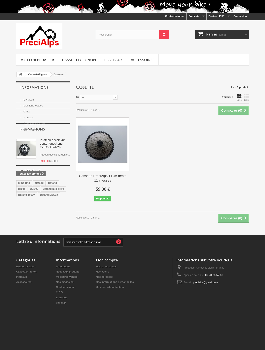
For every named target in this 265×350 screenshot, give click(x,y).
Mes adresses (104, 299)
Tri (77, 97)
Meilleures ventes (67, 299)
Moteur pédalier (37, 59)
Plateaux (113, 59)
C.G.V (27, 109)
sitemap (61, 324)
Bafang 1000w (27, 225)
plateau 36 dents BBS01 (33, 237)
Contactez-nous (174, 16)
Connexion (240, 16)
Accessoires (142, 59)
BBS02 (34, 220)
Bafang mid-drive (53, 220)
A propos (28, 115)
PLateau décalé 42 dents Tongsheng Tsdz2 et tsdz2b (52, 157)
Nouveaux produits (68, 293)
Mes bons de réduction (110, 309)
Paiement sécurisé (34, 121)
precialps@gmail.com (205, 304)
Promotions (32, 142)
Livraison (28, 98)
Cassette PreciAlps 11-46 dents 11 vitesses (102, 178)
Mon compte (107, 282)
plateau (39, 214)
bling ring (24, 214)
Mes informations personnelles (115, 304)
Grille (239, 97)
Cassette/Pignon (79, 59)
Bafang (52, 214)
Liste (246, 97)
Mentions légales (33, 103)
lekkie (21, 220)
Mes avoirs (102, 293)
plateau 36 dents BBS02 (33, 231)
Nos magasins (31, 127)
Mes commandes (106, 288)
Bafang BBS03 (49, 225)
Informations (34, 87)
